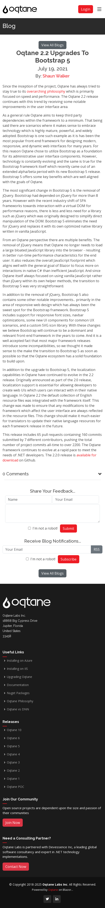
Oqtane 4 (13, 754)
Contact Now (15, 866)
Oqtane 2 (13, 770)
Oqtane (53, 890)
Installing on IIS (17, 668)
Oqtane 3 (13, 762)
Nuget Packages (18, 693)
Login (85, 9)
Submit (68, 528)
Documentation (18, 684)
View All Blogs (52, 45)
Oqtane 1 (13, 778)
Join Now (12, 822)
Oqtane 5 (13, 746)
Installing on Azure (19, 660)
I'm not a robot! (45, 528)
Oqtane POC (15, 786)
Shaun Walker (56, 76)
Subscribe (68, 559)
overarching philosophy (46, 91)
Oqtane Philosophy (20, 701)
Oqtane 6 (13, 738)
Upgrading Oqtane (19, 676)
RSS (97, 549)
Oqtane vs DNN (18, 709)
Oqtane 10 (14, 729)
